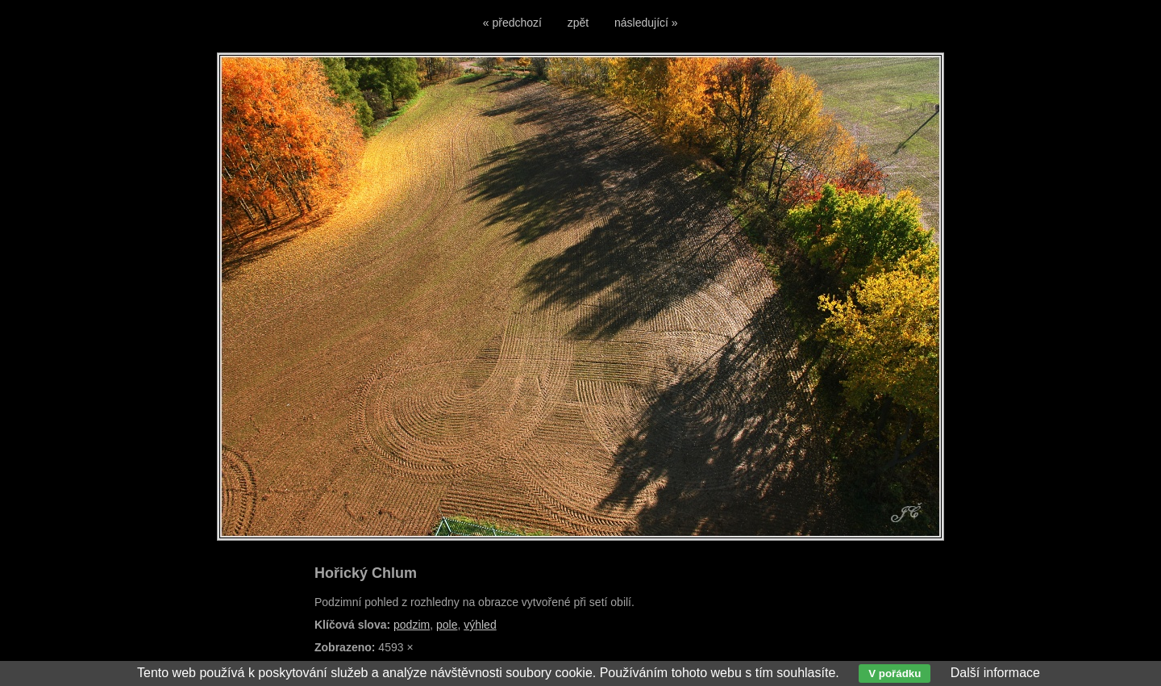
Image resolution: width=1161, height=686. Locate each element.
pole (446, 624)
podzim (411, 624)
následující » (646, 22)
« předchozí (512, 22)
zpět (578, 22)
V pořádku (894, 673)
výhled (480, 624)
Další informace (995, 673)
